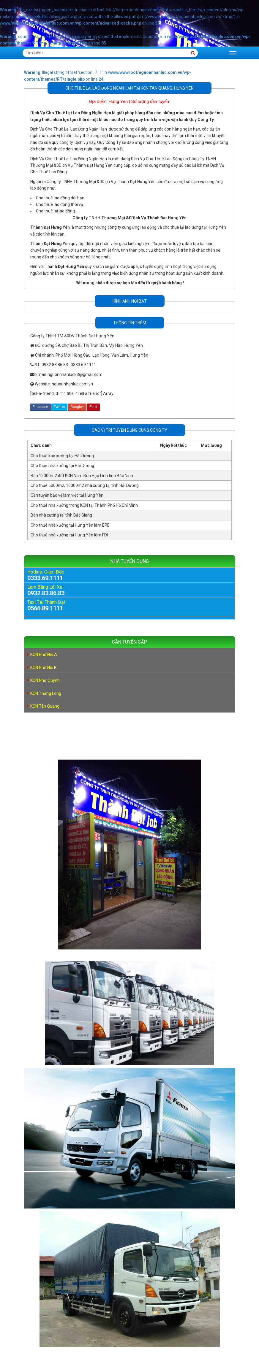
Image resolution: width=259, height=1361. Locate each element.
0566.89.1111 (45, 608)
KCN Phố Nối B (43, 667)
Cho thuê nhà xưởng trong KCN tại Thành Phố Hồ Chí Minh (84, 505)
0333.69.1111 (45, 578)
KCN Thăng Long (45, 693)
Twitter (59, 407)
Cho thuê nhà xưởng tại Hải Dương (62, 465)
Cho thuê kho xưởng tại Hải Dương (62, 455)
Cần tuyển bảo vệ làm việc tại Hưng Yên (67, 495)
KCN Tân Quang (44, 706)
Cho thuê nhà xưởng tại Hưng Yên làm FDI (69, 535)
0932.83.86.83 (45, 593)
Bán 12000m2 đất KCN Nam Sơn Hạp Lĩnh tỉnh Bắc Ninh (82, 475)
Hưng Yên (118, 101)
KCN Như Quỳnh (45, 680)
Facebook (40, 407)
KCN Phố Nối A (43, 654)
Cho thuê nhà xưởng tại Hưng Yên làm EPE (70, 525)
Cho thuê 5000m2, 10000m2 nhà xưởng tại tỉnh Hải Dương (85, 485)
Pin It (93, 407)
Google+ (77, 407)
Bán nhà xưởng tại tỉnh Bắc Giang (61, 515)
